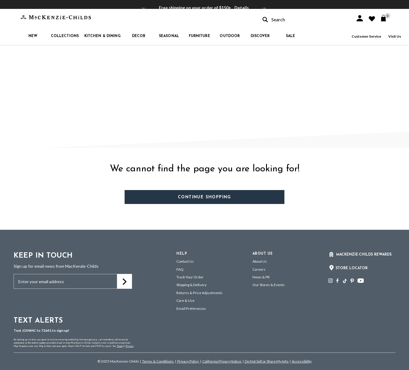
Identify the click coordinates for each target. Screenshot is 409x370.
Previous (144, 8)
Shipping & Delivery (191, 285)
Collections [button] (65, 36)
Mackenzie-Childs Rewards (364, 254)
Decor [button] (139, 36)
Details (241, 7)
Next (264, 8)
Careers (258, 269)
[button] (360, 18)
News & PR (261, 277)
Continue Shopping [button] (204, 197)
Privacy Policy (188, 361)
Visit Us (394, 36)
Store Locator (352, 268)
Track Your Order (190, 277)
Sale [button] (290, 36)
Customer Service (366, 36)
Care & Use (185, 300)
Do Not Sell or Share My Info (266, 361)
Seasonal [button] (169, 36)
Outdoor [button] (230, 36)
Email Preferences (191, 308)
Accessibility (301, 361)
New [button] (32, 36)
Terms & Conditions (157, 361)
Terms (120, 346)
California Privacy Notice (222, 361)
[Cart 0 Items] (386, 18)
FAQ (179, 269)
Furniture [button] (199, 36)
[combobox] (304, 19)
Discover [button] (260, 36)
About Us (259, 261)
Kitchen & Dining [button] (102, 36)
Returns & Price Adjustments (199, 293)
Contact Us (185, 261)
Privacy (129, 346)
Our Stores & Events (268, 285)
